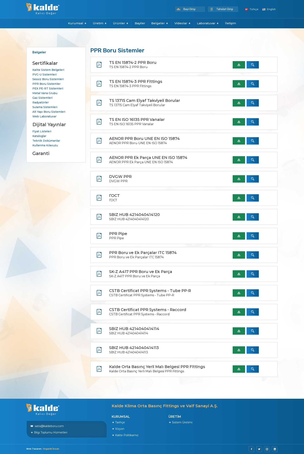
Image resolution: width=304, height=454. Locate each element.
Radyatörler (40, 102)
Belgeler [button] (159, 23)
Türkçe (251, 9)
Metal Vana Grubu (44, 93)
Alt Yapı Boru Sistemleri (48, 112)
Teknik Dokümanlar (46, 140)
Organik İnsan (51, 448)
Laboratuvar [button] (208, 23)
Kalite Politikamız (125, 435)
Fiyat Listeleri (41, 131)
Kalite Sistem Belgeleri (48, 70)
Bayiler (140, 23)
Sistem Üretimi (180, 422)
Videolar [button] (182, 23)
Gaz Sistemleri (42, 98)
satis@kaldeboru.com (47, 426)
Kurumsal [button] (77, 23)
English (269, 9)
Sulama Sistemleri (44, 107)
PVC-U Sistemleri (44, 74)
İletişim (230, 23)
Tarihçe (118, 422)
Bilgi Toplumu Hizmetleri (48, 432)
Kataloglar (39, 136)
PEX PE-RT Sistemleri (47, 88)
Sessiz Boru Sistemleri (48, 79)
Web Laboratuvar (44, 116)
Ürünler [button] (121, 23)
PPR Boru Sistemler (46, 84)
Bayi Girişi (186, 9)
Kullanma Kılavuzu (45, 145)
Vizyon (118, 429)
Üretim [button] (100, 23)
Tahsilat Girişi (221, 9)
